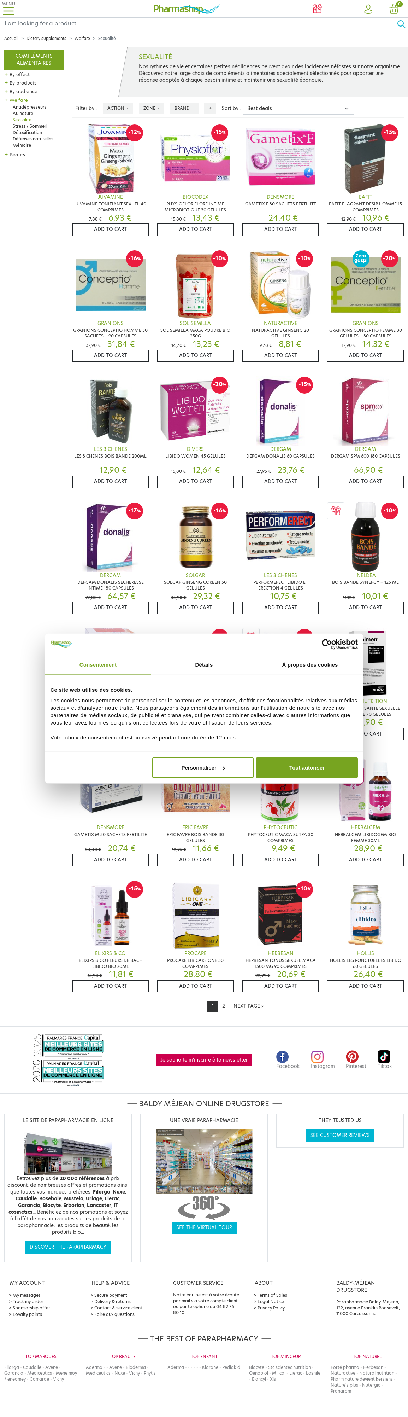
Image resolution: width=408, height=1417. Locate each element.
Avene (51, 1367)
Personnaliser (203, 768)
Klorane (210, 1367)
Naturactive (343, 1373)
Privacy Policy (271, 1308)
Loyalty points (27, 1314)
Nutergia (371, 1385)
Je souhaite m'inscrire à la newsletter (204, 1060)
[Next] (248, 1006)
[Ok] (402, 23)
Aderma (94, 1367)
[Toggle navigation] (8, 8)
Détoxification (27, 132)
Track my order (28, 1302)
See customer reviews (340, 1135)
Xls (273, 1379)
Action (116, 108)
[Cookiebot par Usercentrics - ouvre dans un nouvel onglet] (327, 644)
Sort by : (231, 108)
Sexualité (22, 120)
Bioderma (136, 1367)
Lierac (295, 1373)
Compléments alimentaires (34, 59)
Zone (149, 108)
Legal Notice (271, 1302)
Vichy (58, 1379)
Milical (278, 1373)
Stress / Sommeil (30, 126)
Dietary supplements (46, 38)
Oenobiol (258, 1373)
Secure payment (110, 1295)
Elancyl (259, 1379)
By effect (20, 74)
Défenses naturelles (33, 139)
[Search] (198, 23)
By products (23, 83)
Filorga (11, 1367)
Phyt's (150, 1373)
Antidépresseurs (30, 107)
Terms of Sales (272, 1295)
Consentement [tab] (98, 664)
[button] (368, 9)
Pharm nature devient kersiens (362, 1379)
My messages (27, 1295)
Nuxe (119, 1373)
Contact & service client (118, 1308)
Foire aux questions (114, 1314)
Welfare (82, 38)
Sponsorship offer (31, 1308)
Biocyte (256, 1367)
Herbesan (373, 1367)
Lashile (313, 1373)
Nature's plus (344, 1385)
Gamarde (39, 1379)
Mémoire (22, 145)
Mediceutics (39, 1373)
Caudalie (32, 1367)
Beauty (17, 154)
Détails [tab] (204, 664)
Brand (183, 108)
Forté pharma (345, 1367)
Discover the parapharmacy (68, 1247)
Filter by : (86, 108)
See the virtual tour (204, 1227)
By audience (23, 91)
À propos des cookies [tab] (310, 664)
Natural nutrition (376, 1373)
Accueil (11, 38)
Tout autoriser (307, 768)
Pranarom (341, 1391)
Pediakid (231, 1367)
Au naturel (23, 113)
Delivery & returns (112, 1302)
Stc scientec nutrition (289, 1367)
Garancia (13, 1373)
